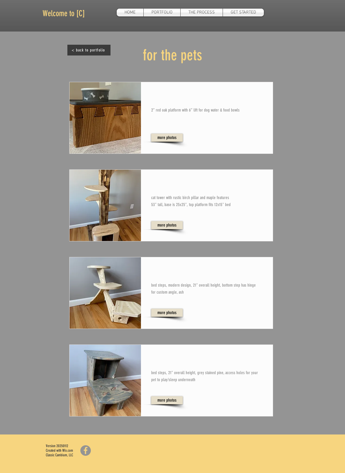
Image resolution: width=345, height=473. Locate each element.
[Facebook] (85, 450)
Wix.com (67, 450)
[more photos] (167, 138)
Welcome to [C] (64, 13)
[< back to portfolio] (89, 50)
